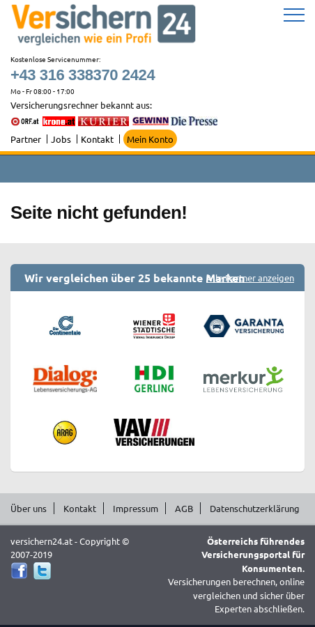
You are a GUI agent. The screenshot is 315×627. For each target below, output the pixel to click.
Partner (25, 139)
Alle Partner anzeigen (250, 278)
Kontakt (97, 139)
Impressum (135, 508)
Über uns (28, 508)
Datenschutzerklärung (255, 508)
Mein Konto (150, 139)
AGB (184, 508)
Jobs (61, 139)
